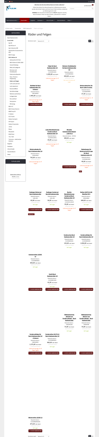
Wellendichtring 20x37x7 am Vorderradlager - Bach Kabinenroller (86, 292)
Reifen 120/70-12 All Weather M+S (86, 179)
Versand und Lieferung (12, 418)
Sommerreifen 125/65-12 (35, 236)
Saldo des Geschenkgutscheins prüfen (14, 431)
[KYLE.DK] (11, 8)
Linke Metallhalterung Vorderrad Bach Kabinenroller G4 (52, 124)
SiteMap (8, 425)
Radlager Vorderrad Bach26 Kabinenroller (52, 180)
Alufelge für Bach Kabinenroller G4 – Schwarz (35, 81)
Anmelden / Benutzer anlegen (13, 428)
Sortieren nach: (32, 41)
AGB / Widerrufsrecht (11, 423)
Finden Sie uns (10, 414)
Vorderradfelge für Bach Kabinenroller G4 (86, 220)
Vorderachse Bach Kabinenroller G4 (69, 219)
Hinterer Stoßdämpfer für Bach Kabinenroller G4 (69, 66)
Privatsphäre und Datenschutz (14, 411)
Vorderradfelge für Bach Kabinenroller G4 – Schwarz (35, 308)
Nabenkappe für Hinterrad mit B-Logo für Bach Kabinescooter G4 (86, 140)
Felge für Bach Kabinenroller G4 (52, 64)
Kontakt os (9, 413)
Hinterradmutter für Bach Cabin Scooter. (86, 81)
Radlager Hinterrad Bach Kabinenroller (35, 179)
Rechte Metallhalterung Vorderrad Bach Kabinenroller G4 (69, 181)
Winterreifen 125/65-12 (15, 174)
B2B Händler (9, 427)
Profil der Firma (10, 409)
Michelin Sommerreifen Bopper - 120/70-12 (69, 123)
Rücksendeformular (11, 420)
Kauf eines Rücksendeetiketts (14, 421)
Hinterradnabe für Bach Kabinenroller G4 (35, 140)
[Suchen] (92, 8)
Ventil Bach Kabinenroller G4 (52, 252)
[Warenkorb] (89, 5)
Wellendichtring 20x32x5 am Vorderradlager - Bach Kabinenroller (69, 292)
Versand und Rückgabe (12, 416)
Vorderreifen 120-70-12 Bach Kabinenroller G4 (52, 308)
